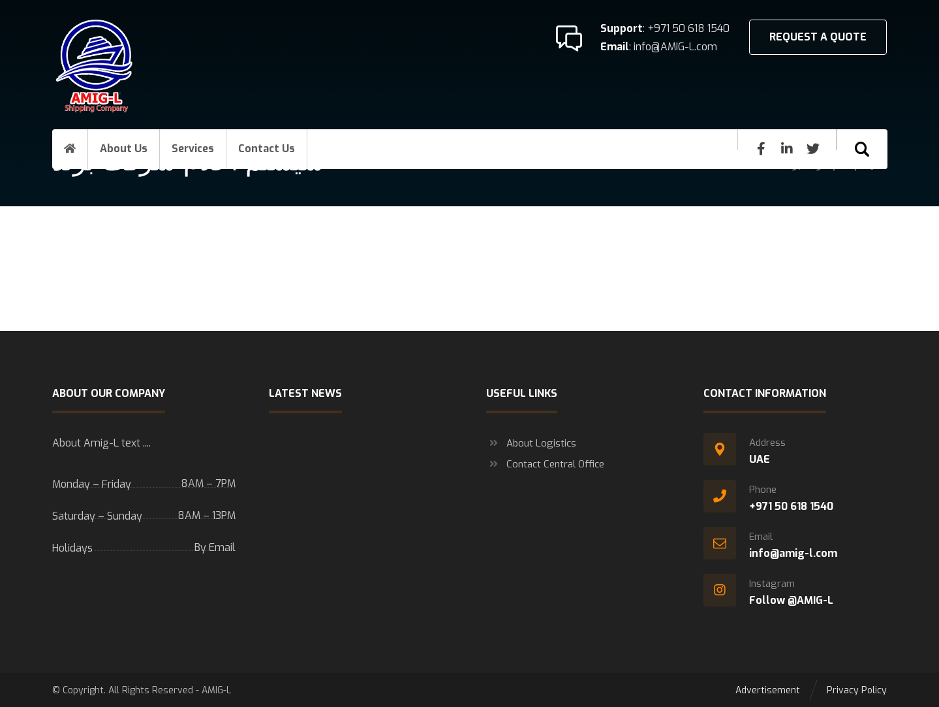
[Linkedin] (787, 149)
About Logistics (531, 443)
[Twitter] (813, 149)
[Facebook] (761, 149)
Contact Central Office (545, 464)
